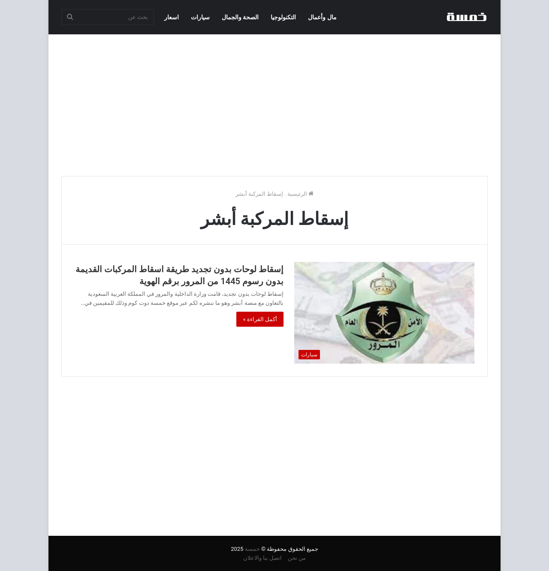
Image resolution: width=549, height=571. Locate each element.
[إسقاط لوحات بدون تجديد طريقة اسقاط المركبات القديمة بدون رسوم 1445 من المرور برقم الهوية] (384, 313)
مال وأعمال (322, 17)
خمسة (252, 549)
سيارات (200, 17)
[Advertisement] (274, 103)
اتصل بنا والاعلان (262, 558)
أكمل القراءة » (260, 319)
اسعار (171, 17)
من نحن (297, 558)
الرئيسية (300, 194)
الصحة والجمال (240, 17)
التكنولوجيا (283, 17)
